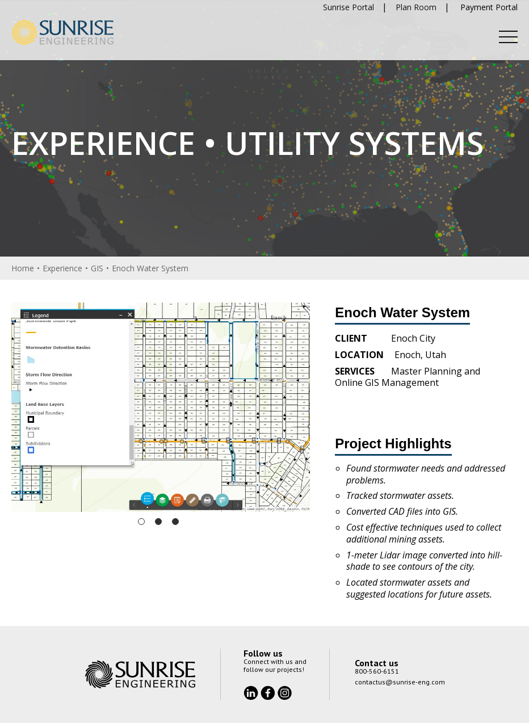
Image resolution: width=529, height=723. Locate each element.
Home (22, 268)
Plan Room (416, 7)
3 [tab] (175, 521)
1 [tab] (141, 521)
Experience (62, 268)
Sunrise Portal (348, 7)
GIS (97, 268)
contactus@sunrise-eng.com (400, 682)
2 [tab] (158, 521)
